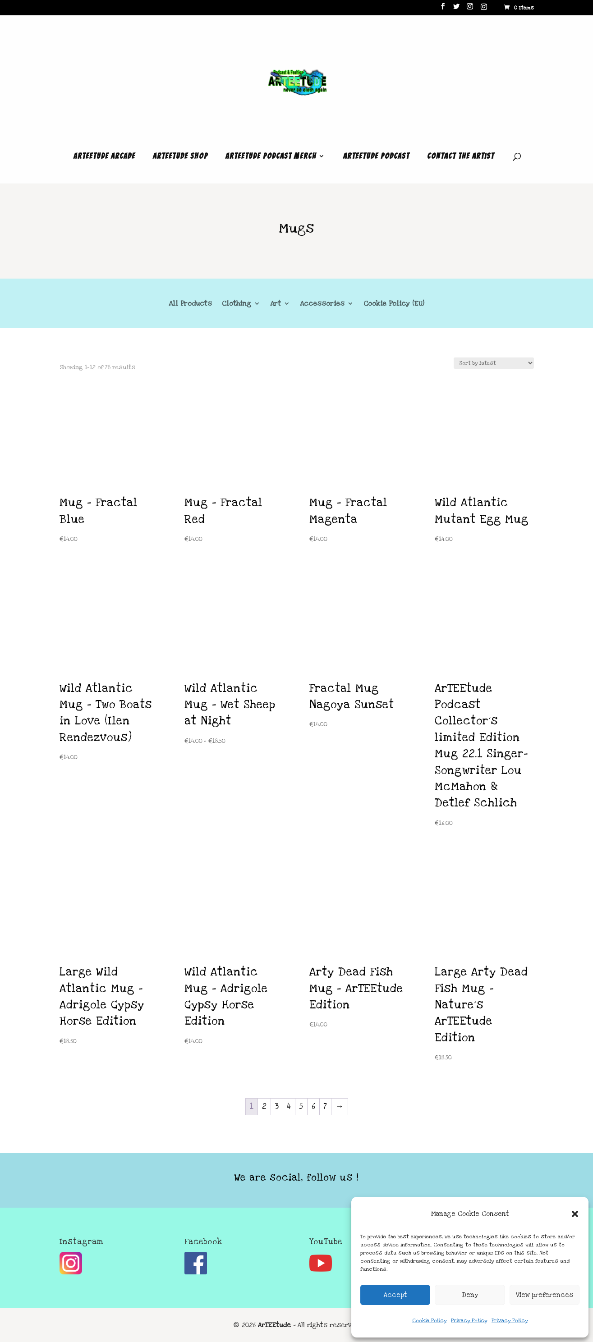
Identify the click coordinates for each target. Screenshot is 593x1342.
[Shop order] (494, 363)
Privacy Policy (469, 1320)
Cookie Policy (429, 1320)
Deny (470, 1295)
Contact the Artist (460, 156)
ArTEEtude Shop (180, 156)
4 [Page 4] (289, 1106)
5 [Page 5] (301, 1106)
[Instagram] (483, 9)
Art (275, 304)
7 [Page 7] (325, 1106)
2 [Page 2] (264, 1106)
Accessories (322, 304)
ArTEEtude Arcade (104, 156)
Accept (395, 1295)
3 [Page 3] (277, 1106)
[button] (574, 1213)
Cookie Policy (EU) (393, 304)
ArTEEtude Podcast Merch (271, 156)
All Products (190, 304)
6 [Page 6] (313, 1106)
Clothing (236, 304)
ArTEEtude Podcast (376, 156)
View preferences (544, 1295)
